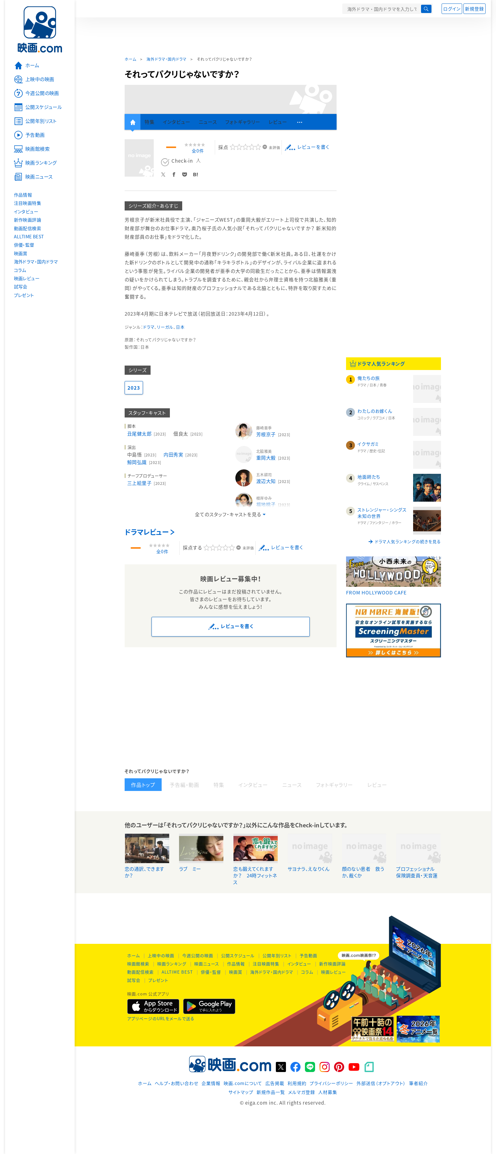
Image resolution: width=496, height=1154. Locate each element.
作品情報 (236, 964)
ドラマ (148, 327)
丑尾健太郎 (147, 433)
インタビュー (299, 964)
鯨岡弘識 (144, 462)
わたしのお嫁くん (374, 411)
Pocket (186, 173)
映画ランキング (171, 964)
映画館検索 (138, 964)
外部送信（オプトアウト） (381, 1083)
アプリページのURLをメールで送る (161, 1018)
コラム (307, 972)
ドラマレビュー (147, 531)
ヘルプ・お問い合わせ (176, 1083)
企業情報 (211, 1083)
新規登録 (474, 8)
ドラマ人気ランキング (381, 363)
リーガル (165, 327)
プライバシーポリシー (331, 1083)
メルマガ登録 (301, 1092)
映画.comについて (243, 1083)
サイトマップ (240, 1092)
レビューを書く (313, 146)
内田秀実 (181, 454)
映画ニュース (206, 964)
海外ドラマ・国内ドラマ (166, 59)
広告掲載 (274, 1083)
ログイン (452, 8)
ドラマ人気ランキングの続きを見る (408, 541)
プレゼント (158, 980)
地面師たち (368, 477)
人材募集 (327, 1092)
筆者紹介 (418, 1083)
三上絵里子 (147, 483)
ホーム (130, 59)
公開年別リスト (277, 955)
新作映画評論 (332, 964)
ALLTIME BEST (177, 972)
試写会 (133, 980)
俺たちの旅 (368, 378)
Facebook (175, 173)
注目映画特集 (266, 964)
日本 (180, 327)
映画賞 (235, 972)
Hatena (197, 173)
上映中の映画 (161, 955)
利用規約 (297, 1083)
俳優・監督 (211, 972)
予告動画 (308, 955)
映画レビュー (333, 972)
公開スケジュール (238, 955)
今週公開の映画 (197, 955)
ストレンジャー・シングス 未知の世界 (384, 512)
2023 (133, 387)
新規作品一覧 (271, 1092)
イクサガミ (368, 444)
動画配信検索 (140, 972)
